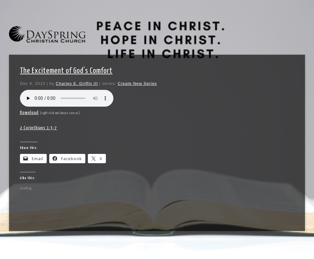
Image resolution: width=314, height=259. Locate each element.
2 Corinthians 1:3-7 (38, 128)
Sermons (169, 239)
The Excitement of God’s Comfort (66, 71)
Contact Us (215, 239)
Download (29, 112)
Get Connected (139, 239)
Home (93, 239)
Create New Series (137, 83)
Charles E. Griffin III (77, 83)
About (111, 239)
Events (190, 239)
